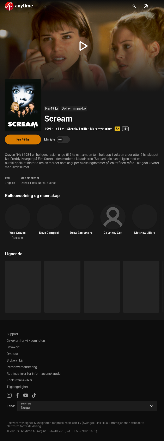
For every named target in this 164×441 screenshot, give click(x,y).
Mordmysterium (101, 128)
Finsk (33, 182)
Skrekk (72, 128)
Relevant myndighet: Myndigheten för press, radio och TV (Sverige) (50, 422)
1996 (48, 128)
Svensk (51, 182)
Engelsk (10, 182)
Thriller (83, 128)
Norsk (41, 182)
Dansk (25, 182)
